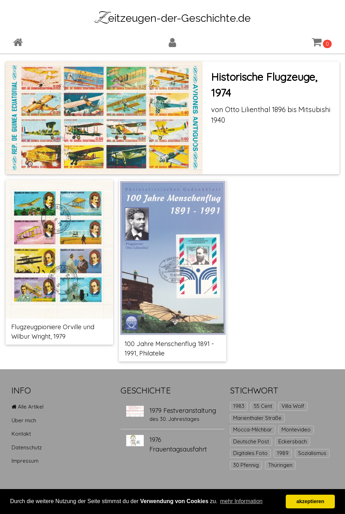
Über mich (24, 420)
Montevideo (296, 429)
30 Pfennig (246, 465)
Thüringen (280, 465)
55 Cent (263, 406)
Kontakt (21, 433)
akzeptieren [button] (310, 501)
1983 (238, 406)
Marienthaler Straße (257, 418)
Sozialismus (312, 453)
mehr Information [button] (241, 501)
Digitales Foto (250, 453)
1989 (283, 453)
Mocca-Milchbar (252, 429)
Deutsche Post (251, 441)
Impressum (25, 460)
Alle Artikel (27, 406)
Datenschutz (27, 447)
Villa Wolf (293, 406)
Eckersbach (292, 441)
